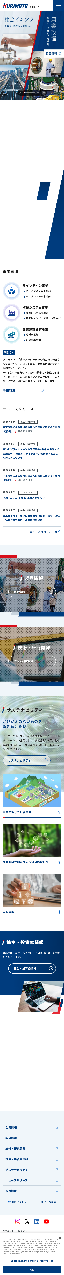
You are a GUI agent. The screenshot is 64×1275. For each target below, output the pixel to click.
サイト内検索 (48, 1202)
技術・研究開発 (15, 1148)
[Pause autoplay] (44, 93)
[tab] (25, 92)
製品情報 (11, 1138)
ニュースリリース (16, 1180)
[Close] (60, 1238)
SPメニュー (58, 5)
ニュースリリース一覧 (44, 533)
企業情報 (11, 1127)
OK (32, 1269)
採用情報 (11, 1191)
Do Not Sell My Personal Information (32, 1260)
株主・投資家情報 (16, 1159)
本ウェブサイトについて (15, 1230)
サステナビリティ (16, 1170)
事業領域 (9, 391)
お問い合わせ (19, 1202)
